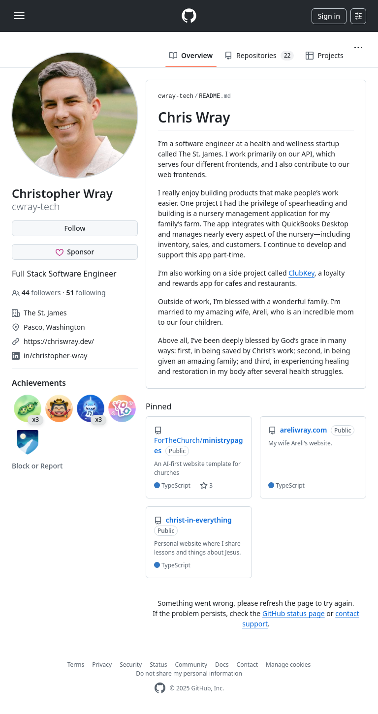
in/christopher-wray (55, 355)
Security (131, 664)
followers (37, 292)
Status (158, 664)
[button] (358, 48)
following (85, 292)
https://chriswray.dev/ (59, 341)
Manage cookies (288, 664)
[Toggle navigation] (19, 15)
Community (191, 664)
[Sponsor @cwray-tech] (75, 252)
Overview (191, 55)
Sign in (329, 16)
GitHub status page (293, 613)
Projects (324, 55)
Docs (222, 664)
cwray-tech (175, 96)
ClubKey (301, 273)
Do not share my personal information (189, 673)
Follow (74, 228)
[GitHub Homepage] (160, 688)
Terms (76, 664)
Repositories (259, 56)
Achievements (39, 382)
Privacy (102, 664)
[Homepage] (189, 16)
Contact (247, 664)
